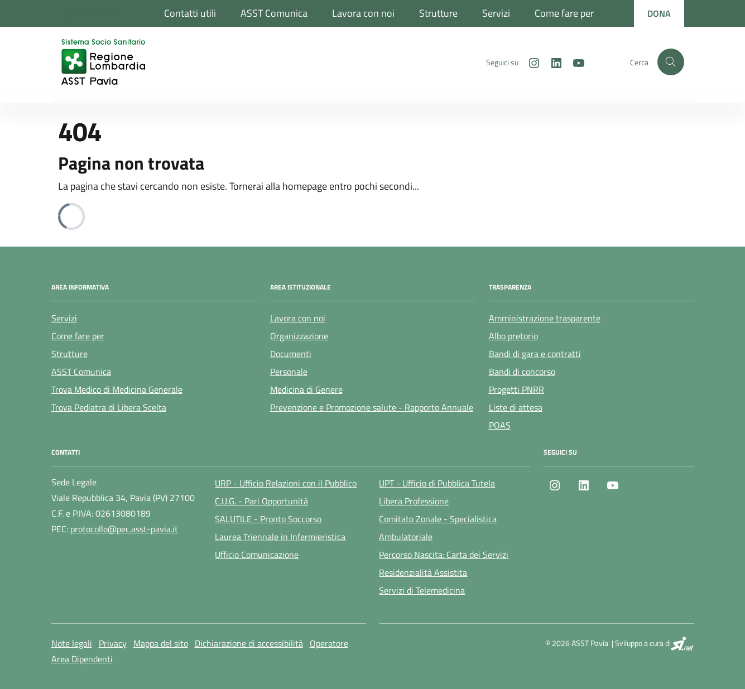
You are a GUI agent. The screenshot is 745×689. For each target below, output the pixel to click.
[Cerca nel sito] (670, 62)
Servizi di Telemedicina (422, 590)
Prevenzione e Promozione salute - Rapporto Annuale (371, 407)
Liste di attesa (515, 407)
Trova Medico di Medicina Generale (116, 389)
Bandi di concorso (522, 371)
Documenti (290, 353)
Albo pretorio (513, 336)
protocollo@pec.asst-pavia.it (124, 529)
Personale (288, 371)
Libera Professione (414, 501)
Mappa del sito (160, 643)
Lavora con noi (363, 13)
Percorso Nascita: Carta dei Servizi (443, 554)
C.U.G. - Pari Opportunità (261, 501)
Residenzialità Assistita (423, 572)
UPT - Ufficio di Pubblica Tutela (437, 483)
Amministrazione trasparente (544, 318)
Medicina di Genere (306, 389)
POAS (500, 425)
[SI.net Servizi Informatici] (682, 643)
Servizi (496, 13)
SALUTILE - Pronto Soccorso (268, 519)
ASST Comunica (274, 13)
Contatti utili (190, 13)
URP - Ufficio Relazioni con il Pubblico (286, 483)
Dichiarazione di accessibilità (249, 643)
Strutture (438, 13)
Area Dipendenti (82, 659)
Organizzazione (299, 336)
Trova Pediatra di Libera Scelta (108, 407)
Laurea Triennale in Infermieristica (280, 536)
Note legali (71, 643)
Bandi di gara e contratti (535, 353)
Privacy (113, 643)
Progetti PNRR (516, 389)
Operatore (329, 643)
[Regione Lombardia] (92, 13)
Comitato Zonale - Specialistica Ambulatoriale (438, 527)
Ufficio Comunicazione (257, 554)
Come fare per (564, 13)
